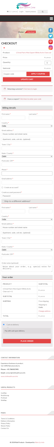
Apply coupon (38, 74)
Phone (4, 169)
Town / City (6, 144)
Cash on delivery (13, 324)
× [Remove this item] (4, 47)
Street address (8, 130)
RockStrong (5, 395)
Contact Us (5, 428)
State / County (7, 153)
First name (6, 114)
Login (21, 11)
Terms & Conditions (8, 418)
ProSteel (4, 398)
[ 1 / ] (12, 11)
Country (5, 123)
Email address (7, 178)
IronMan (4, 393)
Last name (33, 114)
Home (20, 32)
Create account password (12, 192)
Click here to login (30, 89)
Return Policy (5, 426)
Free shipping (44, 301)
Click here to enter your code (30, 99)
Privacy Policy (5, 423)
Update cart (27, 79)
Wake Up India (39, 442)
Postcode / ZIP (8, 161)
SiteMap (4, 400)
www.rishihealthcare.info (9, 376)
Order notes (10, 263)
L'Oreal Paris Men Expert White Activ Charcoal (33, 52)
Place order (27, 341)
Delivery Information (8, 421)
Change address (45, 311)
